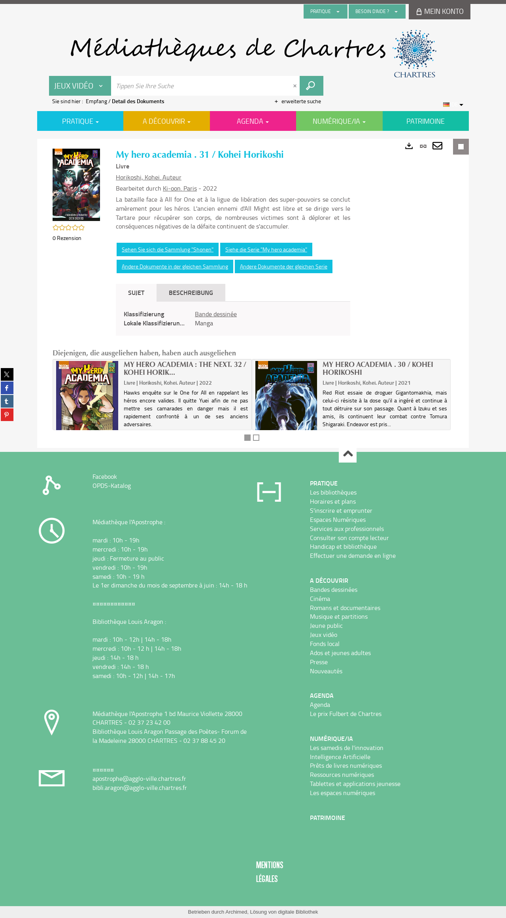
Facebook (105, 476)
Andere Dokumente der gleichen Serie (283, 266)
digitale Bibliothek (298, 912)
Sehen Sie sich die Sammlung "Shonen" (167, 249)
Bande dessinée (216, 314)
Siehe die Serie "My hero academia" (266, 249)
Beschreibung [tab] (191, 292)
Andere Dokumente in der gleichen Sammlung (175, 266)
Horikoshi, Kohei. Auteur (148, 177)
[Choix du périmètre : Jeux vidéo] (80, 86)
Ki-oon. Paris (180, 188)
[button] (76, 184)
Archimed (236, 912)
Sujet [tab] (136, 292)
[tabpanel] (233, 319)
